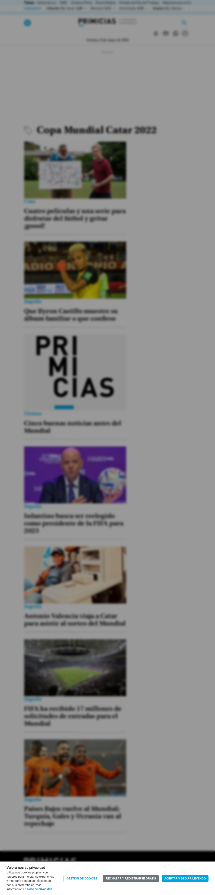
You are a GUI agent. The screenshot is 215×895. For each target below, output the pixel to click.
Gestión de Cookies (82, 878)
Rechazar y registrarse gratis (131, 878)
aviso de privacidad (39, 889)
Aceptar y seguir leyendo (185, 878)
